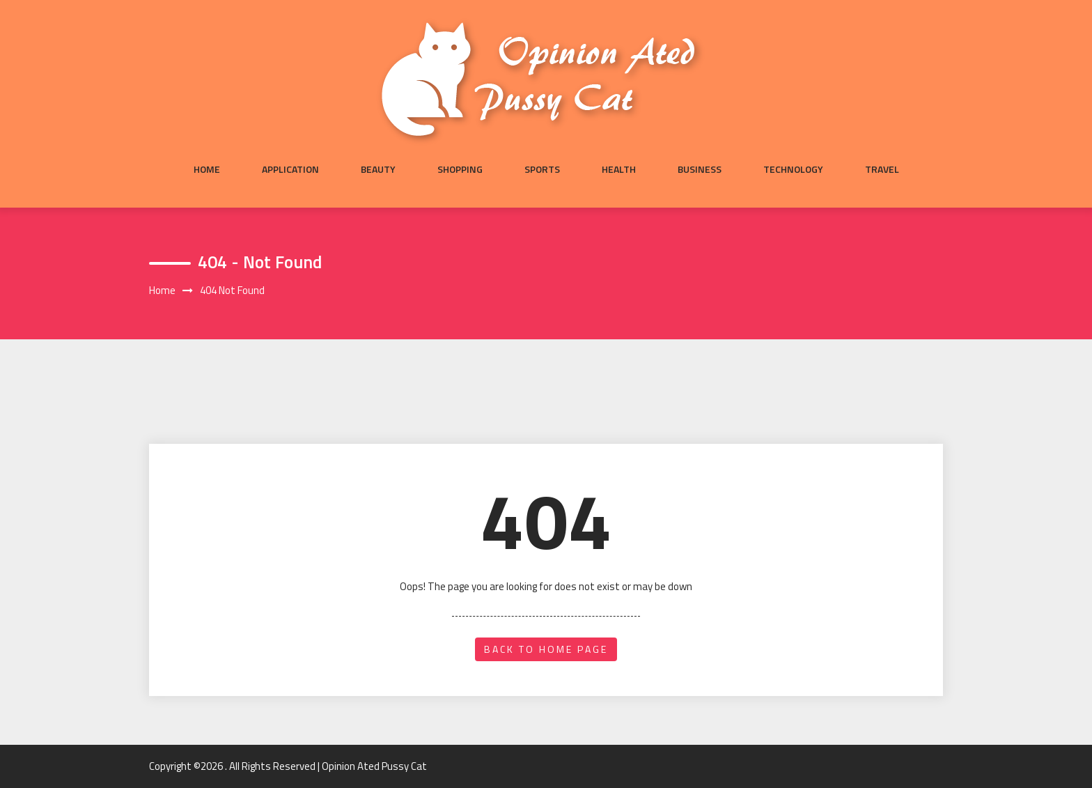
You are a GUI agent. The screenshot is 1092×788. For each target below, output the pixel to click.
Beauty (378, 169)
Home (207, 169)
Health (619, 169)
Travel (882, 169)
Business (700, 169)
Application (290, 169)
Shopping (460, 169)
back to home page (546, 649)
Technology (793, 169)
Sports (542, 169)
